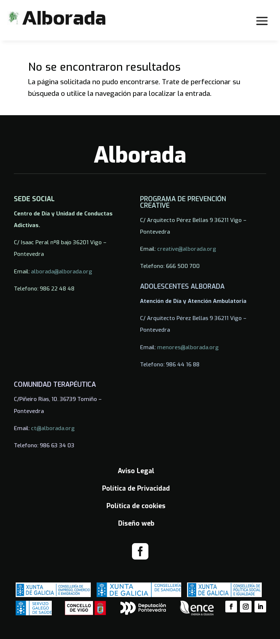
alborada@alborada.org (61, 271)
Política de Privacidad (136, 488)
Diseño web (136, 523)
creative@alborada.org (186, 249)
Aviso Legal (136, 471)
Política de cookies (136, 506)
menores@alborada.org (188, 347)
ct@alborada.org (53, 428)
